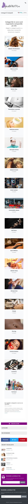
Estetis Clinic (9, 467)
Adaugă (23, 482)
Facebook (5, 439)
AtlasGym (8, 462)
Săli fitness (8, 464)
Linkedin (22, 439)
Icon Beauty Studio (10, 453)
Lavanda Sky (9, 448)
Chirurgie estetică (9, 469)
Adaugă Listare (14, 423)
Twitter (14, 439)
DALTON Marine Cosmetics (11, 458)
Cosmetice (8, 454)
